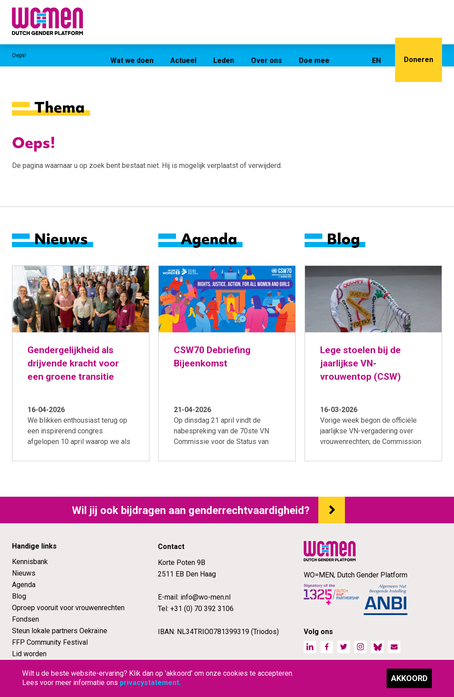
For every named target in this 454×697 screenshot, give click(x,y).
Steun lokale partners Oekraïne (59, 631)
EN (376, 60)
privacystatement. (150, 682)
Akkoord (409, 678)
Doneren (418, 59)
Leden (223, 60)
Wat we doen (131, 60)
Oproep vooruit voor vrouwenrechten (68, 608)
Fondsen (25, 619)
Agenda (23, 584)
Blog (19, 596)
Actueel (183, 60)
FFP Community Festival (50, 642)
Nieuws (23, 573)
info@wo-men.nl (205, 597)
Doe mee (314, 60)
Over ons (266, 60)
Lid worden (29, 654)
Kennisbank (30, 561)
